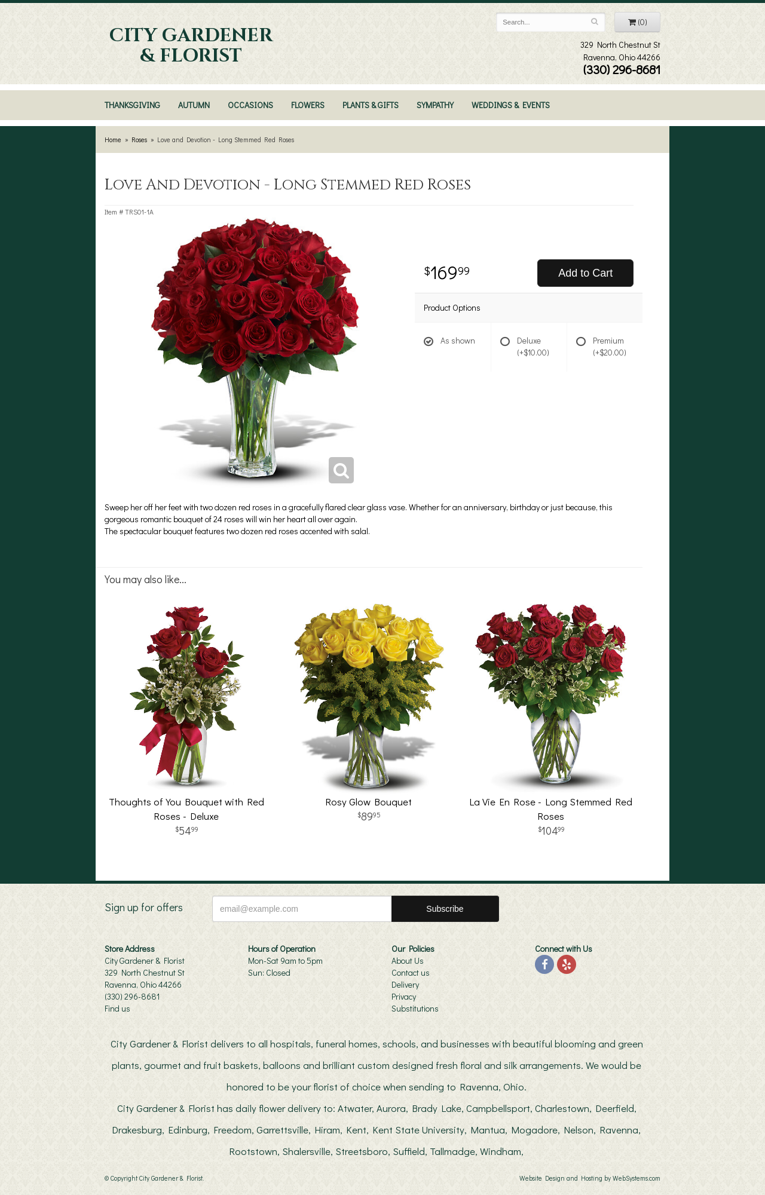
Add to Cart (585, 273)
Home (113, 139)
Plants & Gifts (370, 105)
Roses (139, 139)
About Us (407, 960)
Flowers (308, 105)
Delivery (405, 984)
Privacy (403, 996)
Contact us (410, 972)
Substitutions (415, 1008)
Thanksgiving (132, 105)
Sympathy (435, 105)
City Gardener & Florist (191, 46)
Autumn (194, 105)
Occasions (250, 105)
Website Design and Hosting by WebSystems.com (589, 1177)
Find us (117, 1008)
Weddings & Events (511, 105)
